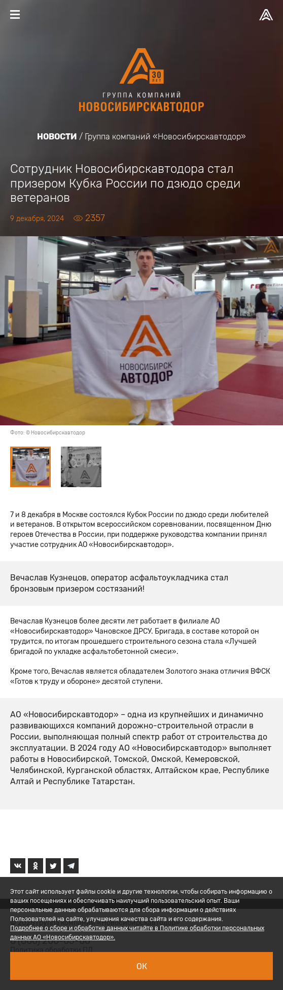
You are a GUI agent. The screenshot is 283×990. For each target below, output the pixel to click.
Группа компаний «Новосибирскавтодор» (165, 136)
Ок (141, 966)
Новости (57, 136)
